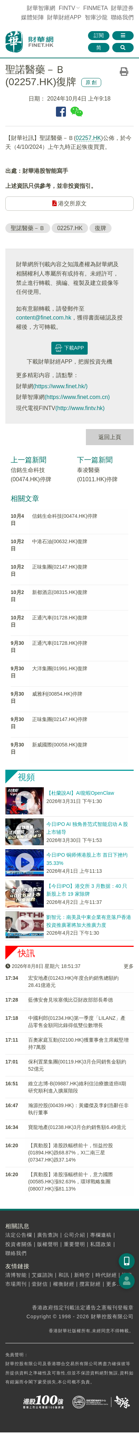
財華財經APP (64, 17)
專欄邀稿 (101, 1235)
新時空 (82, 1275)
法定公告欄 (18, 1235)
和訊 (63, 1275)
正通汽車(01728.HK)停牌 (60, 643)
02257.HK (88, 138)
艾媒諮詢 (42, 1275)
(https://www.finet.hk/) (60, 386)
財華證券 (122, 8)
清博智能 (16, 1275)
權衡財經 (63, 1284)
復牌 (100, 228)
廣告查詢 (47, 1235)
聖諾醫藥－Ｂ (28, 228)
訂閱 (99, 35)
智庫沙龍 (96, 17)
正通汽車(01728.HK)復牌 (60, 617)
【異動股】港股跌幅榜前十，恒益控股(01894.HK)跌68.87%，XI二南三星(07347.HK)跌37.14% (70, 1153)
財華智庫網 (41, 8)
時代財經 (106, 1275)
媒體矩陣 (32, 17)
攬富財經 (90, 1284)
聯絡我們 (122, 17)
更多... (114, 1284)
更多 (129, 966)
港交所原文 (69, 203)
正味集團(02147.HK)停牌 (60, 719)
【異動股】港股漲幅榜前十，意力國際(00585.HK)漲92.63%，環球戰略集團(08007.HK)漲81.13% (70, 1182)
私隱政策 (101, 1244)
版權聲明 (47, 1244)
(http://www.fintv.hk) (79, 408)
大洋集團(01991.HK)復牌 (60, 668)
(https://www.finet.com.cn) (77, 397)
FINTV (67, 8)
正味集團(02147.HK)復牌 (60, 567)
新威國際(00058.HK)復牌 (60, 745)
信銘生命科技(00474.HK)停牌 (65, 516)
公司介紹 (74, 1235)
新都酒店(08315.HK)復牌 (60, 592)
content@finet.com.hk (43, 318)
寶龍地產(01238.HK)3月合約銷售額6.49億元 (77, 1127)
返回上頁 (109, 437)
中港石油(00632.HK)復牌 (60, 541)
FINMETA (95, 8)
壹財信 (40, 1284)
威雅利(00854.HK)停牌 (57, 694)
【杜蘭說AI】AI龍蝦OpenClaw (80, 793)
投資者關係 (18, 1244)
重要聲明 (74, 1244)
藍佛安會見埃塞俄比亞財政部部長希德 (70, 1000)
